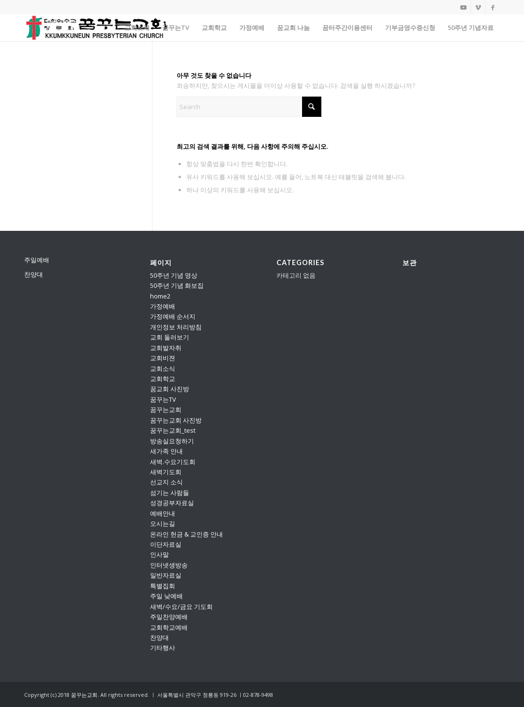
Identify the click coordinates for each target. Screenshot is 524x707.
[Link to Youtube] (463, 7)
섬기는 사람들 (169, 492)
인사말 (159, 554)
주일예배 (36, 259)
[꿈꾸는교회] (97, 27)
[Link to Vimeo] (478, 7)
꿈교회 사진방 (169, 388)
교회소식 (162, 368)
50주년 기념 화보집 (177, 285)
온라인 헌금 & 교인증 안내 (186, 534)
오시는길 (162, 523)
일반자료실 (165, 575)
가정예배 (162, 306)
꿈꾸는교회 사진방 (176, 420)
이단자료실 (165, 544)
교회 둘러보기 (169, 337)
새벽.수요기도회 (172, 461)
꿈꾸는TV (163, 399)
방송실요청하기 (172, 441)
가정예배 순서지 (172, 316)
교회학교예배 (169, 627)
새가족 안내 (166, 451)
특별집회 (162, 585)
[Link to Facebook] (492, 7)
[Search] (249, 107)
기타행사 (162, 647)
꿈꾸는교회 (165, 409)
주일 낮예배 (166, 596)
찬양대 (33, 274)
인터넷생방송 (169, 565)
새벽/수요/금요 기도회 (181, 606)
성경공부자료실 (172, 502)
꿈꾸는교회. (85, 694)
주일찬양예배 (169, 616)
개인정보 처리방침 (176, 327)
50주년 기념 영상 (173, 275)
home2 (160, 296)
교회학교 (162, 378)
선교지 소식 (166, 482)
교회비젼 (162, 358)
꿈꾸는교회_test (172, 430)
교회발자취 (165, 347)
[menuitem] (137, 27)
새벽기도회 (165, 471)
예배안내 (162, 513)
